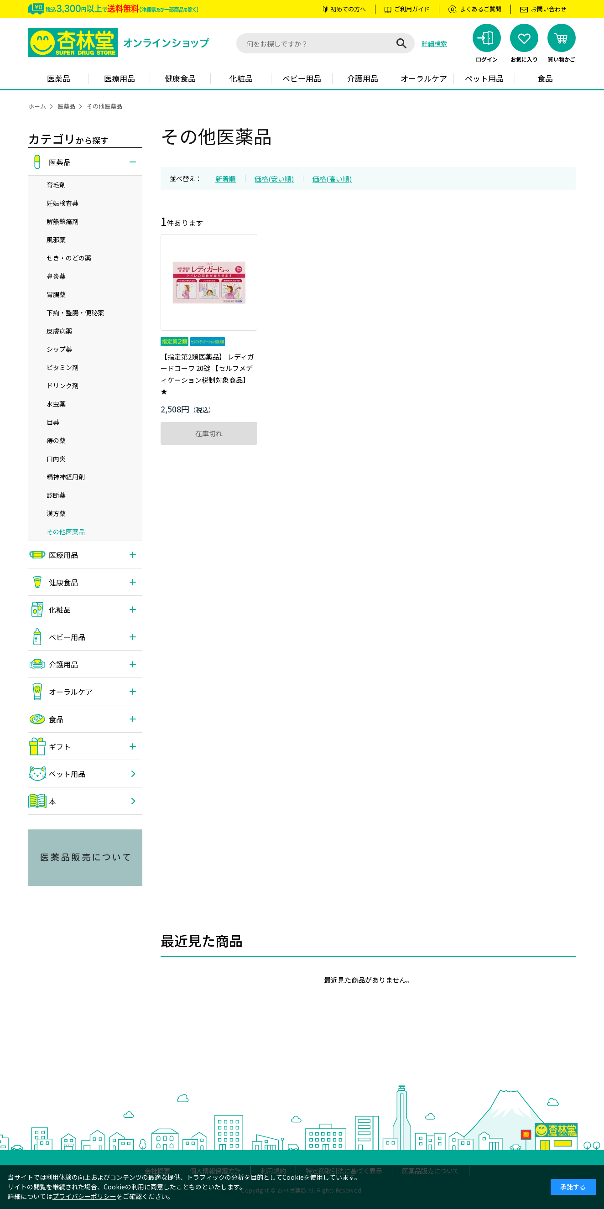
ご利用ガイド (412, 9)
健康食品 (180, 78)
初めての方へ (348, 9)
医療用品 (119, 78)
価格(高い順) (332, 178)
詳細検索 (434, 43)
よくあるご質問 (480, 9)
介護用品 (362, 78)
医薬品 (58, 78)
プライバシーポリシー (84, 1196)
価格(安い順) (274, 178)
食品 (545, 78)
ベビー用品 (301, 78)
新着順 (225, 178)
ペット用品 (484, 78)
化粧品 (241, 78)
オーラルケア (424, 78)
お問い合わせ (549, 9)
